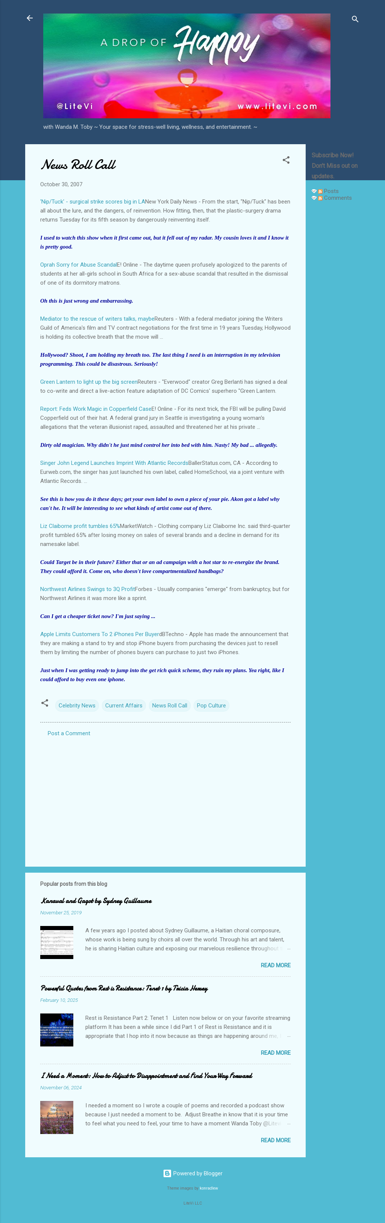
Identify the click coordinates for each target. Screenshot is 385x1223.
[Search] (355, 20)
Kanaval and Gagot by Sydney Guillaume (95, 901)
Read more (276, 965)
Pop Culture (211, 705)
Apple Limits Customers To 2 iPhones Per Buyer (99, 634)
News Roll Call (169, 705)
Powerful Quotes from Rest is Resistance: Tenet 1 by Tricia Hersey (123, 988)
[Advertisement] (336, 320)
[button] (286, 161)
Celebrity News (77, 705)
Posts (328, 191)
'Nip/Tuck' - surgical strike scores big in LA (92, 201)
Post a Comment (69, 733)
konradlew (209, 1188)
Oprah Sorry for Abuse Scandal (78, 264)
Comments (335, 198)
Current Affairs (123, 705)
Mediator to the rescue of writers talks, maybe (97, 318)
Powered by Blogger (193, 1173)
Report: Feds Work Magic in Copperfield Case (96, 409)
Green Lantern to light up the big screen (89, 382)
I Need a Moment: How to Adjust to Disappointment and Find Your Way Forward (146, 1076)
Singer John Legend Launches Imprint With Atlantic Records (114, 463)
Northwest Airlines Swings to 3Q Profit (87, 589)
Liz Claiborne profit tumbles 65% (80, 526)
